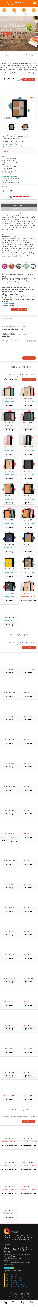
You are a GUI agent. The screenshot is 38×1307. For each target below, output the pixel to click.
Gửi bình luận (29, 358)
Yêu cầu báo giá (19, 309)
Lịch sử (24, 14)
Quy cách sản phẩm (19, 205)
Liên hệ (34, 14)
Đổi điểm (4, 14)
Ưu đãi (14, 14)
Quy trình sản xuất (19, 209)
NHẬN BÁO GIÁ (6, 33)
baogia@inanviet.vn (13, 303)
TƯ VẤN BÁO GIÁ (28, 79)
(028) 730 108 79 (12, 1261)
